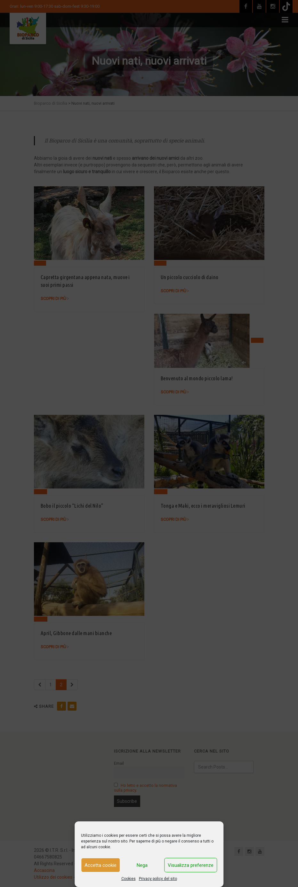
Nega (142, 865)
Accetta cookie (101, 865)
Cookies (128, 878)
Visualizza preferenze (190, 865)
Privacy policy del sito (158, 878)
